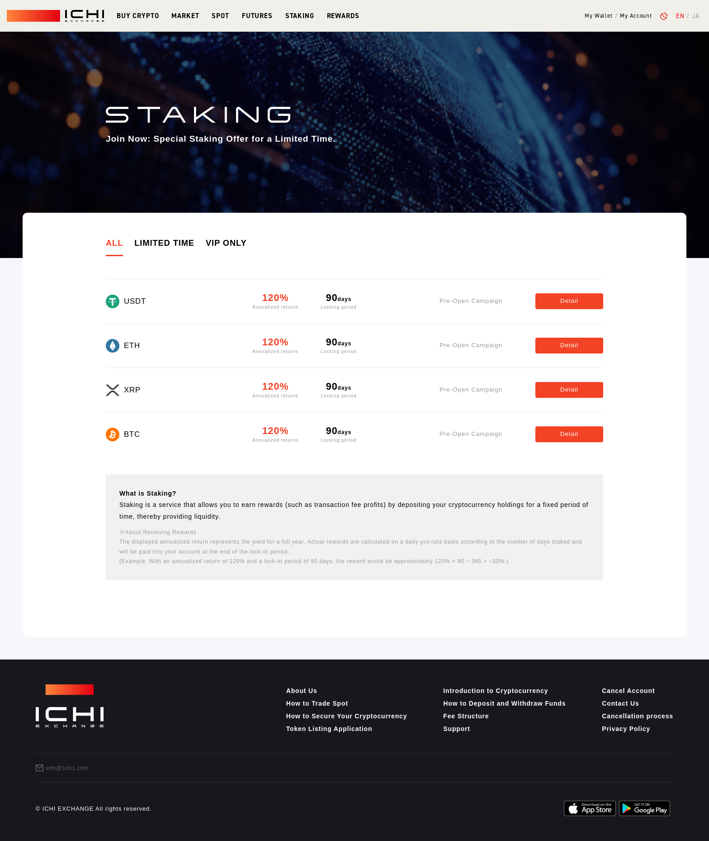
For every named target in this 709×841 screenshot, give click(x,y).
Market (185, 15)
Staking (299, 15)
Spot (220, 15)
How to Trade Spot (317, 703)
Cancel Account (628, 690)
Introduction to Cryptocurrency (495, 690)
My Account (636, 16)
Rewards (343, 15)
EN (680, 16)
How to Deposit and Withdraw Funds (504, 703)
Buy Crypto (138, 15)
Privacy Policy (626, 728)
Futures (257, 15)
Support (456, 728)
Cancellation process (637, 716)
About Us (301, 690)
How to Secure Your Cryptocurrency (346, 716)
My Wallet (599, 16)
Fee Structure (466, 716)
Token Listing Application (329, 728)
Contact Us (620, 703)
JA (696, 16)
